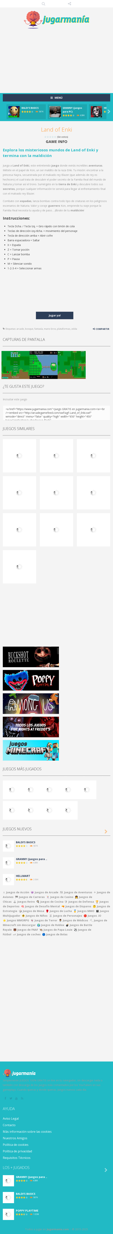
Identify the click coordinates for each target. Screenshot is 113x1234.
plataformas (63, 328)
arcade (20, 328)
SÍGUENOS (69, 3)
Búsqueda (44, 3)
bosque (29, 328)
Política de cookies (15, 1145)
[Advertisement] (58, 59)
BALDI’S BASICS (30, 108)
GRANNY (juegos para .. (31, 859)
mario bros (50, 328)
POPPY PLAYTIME (27, 1210)
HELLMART (23, 876)
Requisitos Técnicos (16, 1158)
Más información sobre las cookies (27, 1132)
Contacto (9, 1125)
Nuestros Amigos (15, 1138)
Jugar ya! (55, 315)
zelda (74, 328)
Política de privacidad (17, 1151)
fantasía (38, 328)
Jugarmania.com (58, 1229)
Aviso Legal (11, 1118)
